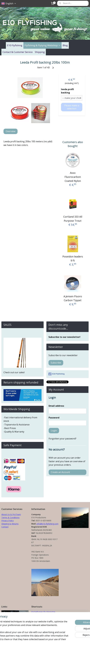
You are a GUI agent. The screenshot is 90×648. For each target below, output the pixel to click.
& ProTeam (15, 514)
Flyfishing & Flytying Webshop (42, 45)
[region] (26, 625)
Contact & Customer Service (18, 52)
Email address (56, 405)
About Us (5, 514)
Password (54, 417)
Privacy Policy (7, 520)
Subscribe (56, 362)
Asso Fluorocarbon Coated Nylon (73, 176)
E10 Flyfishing (14, 45)
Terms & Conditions (10, 517)
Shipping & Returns (10, 523)
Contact (4, 526)
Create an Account (60, 472)
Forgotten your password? (62, 438)
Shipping (40, 52)
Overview (10, 131)
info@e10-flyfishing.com (47, 523)
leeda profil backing (67, 91)
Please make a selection (71, 107)
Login (54, 430)
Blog (65, 45)
